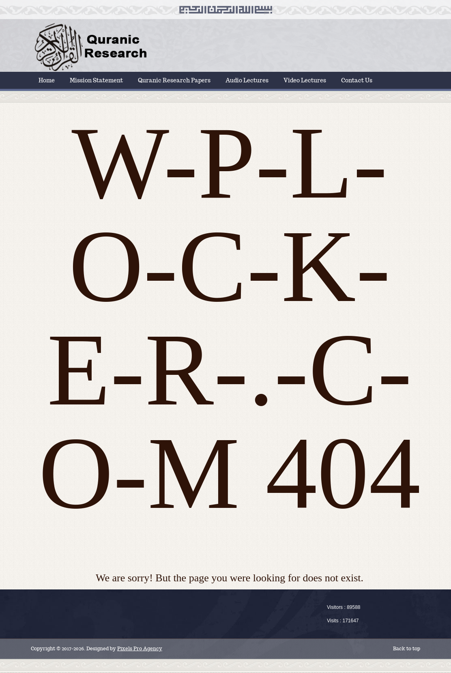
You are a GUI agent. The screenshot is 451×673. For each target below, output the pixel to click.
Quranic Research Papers (174, 80)
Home (47, 80)
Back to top (406, 648)
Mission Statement (96, 80)
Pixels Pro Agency (139, 648)
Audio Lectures (247, 80)
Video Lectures (304, 80)
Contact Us (356, 80)
